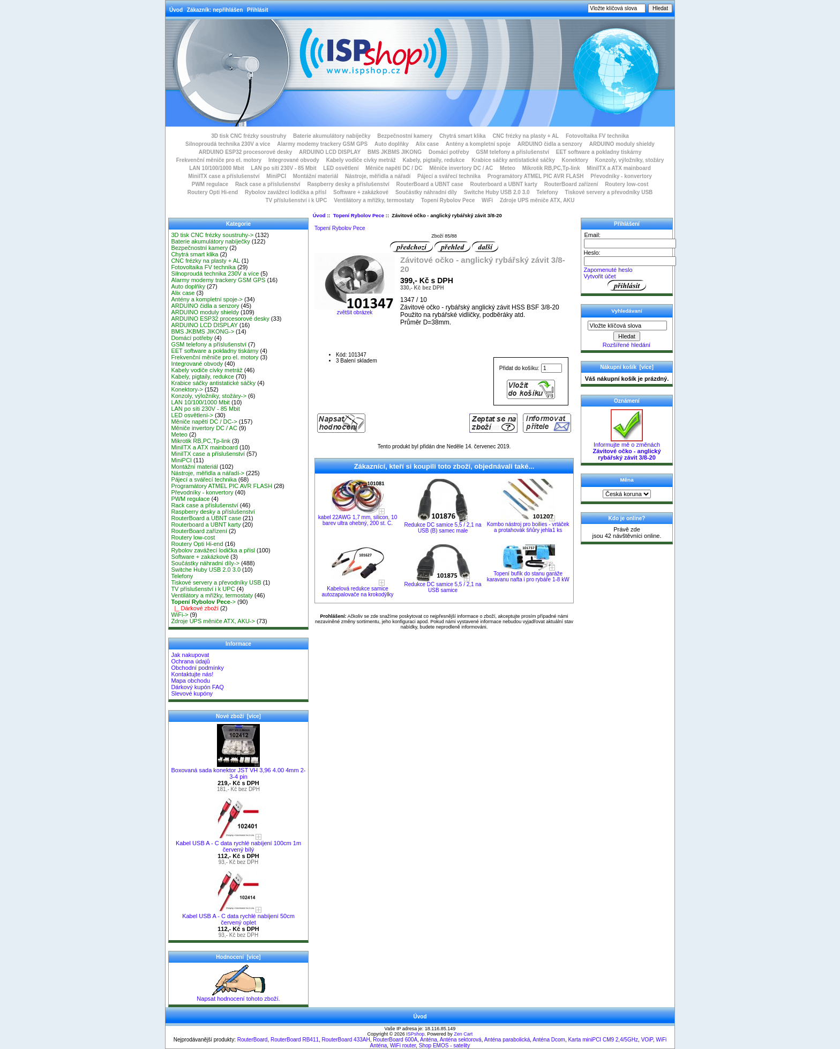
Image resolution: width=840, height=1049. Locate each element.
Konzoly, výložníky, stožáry (629, 160)
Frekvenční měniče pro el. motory (219, 160)
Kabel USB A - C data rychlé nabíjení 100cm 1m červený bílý (238, 843)
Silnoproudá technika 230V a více (227, 144)
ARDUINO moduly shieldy (622, 144)
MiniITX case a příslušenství (223, 176)
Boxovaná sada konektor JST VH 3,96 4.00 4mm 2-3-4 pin (238, 771)
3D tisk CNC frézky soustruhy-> (212, 235)
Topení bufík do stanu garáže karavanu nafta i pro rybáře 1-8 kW (528, 576)
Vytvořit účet (599, 276)
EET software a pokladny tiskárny (599, 152)
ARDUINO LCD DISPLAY (330, 152)
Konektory (575, 160)
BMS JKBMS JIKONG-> (202, 331)
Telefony (547, 192)
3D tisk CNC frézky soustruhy (248, 136)
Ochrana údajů (190, 661)
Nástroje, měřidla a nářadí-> (207, 473)
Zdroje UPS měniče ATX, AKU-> (213, 621)
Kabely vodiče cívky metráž (361, 160)
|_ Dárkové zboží (194, 608)
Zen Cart (463, 1034)
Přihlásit (257, 10)
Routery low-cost (626, 184)
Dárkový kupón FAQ (197, 687)
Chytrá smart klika (462, 136)
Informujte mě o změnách (626, 448)
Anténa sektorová (461, 1040)
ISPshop (415, 1034)
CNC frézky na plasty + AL (525, 136)
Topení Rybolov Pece (358, 215)
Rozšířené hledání (626, 345)
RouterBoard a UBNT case (429, 184)
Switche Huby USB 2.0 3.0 (497, 192)
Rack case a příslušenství (268, 184)
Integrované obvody (293, 160)
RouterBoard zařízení (571, 184)
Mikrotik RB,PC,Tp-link (551, 168)
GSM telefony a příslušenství (512, 152)
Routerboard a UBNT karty (503, 184)
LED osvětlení (340, 168)
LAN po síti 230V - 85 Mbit (283, 168)
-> (203, 602)
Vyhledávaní (626, 311)
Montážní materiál (315, 176)
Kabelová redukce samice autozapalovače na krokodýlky (358, 591)
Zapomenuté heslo (607, 270)
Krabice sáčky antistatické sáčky (513, 160)
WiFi (487, 200)
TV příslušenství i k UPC (296, 200)
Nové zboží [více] (238, 716)
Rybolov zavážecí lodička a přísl (285, 192)
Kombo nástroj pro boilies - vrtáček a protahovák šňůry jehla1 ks (528, 527)
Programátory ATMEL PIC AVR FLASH (536, 176)
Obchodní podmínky (197, 667)
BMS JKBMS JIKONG (395, 152)
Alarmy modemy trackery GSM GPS (322, 144)
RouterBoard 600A (395, 1040)
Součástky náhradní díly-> (205, 563)
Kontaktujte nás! (192, 674)
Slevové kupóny (192, 693)
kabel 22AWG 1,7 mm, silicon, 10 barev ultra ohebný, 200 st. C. (357, 520)
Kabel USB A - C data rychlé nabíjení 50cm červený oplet (238, 916)
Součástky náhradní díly (426, 192)
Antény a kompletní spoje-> (207, 299)
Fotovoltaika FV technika (597, 136)
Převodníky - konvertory (620, 176)
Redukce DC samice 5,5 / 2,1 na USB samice (443, 587)
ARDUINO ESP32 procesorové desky (245, 152)
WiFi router (403, 1045)
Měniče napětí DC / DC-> (204, 421)
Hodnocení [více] (238, 957)
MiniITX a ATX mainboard (618, 168)
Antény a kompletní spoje (478, 144)
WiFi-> (179, 614)
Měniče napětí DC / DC (393, 168)
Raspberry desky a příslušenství (348, 184)
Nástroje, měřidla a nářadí (377, 176)
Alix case (427, 144)
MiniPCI (276, 176)
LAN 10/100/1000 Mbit (216, 168)
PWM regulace (210, 184)
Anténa (428, 1040)
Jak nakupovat (190, 655)
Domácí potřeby (449, 152)
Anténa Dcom (548, 1040)
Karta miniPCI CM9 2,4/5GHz (603, 1040)
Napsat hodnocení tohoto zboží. (238, 996)
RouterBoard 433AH (346, 1040)
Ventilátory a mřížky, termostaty (374, 200)
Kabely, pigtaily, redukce (434, 160)
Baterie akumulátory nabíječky (332, 136)
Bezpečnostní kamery (404, 136)
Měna (626, 480)
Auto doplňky (391, 144)
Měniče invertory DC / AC (461, 168)
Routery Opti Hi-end (213, 192)
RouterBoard (252, 1040)
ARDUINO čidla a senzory (550, 144)
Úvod (176, 10)
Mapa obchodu (190, 680)
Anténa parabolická (507, 1040)
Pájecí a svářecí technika (449, 176)
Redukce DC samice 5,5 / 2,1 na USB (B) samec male (443, 528)
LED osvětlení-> (192, 415)
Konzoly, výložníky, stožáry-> (208, 396)
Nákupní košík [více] (626, 367)
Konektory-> (187, 389)
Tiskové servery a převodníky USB (609, 192)
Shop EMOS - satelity (444, 1045)
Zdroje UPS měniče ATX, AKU (537, 200)
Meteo (507, 168)
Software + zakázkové (360, 192)
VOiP (647, 1040)
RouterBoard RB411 (295, 1040)
